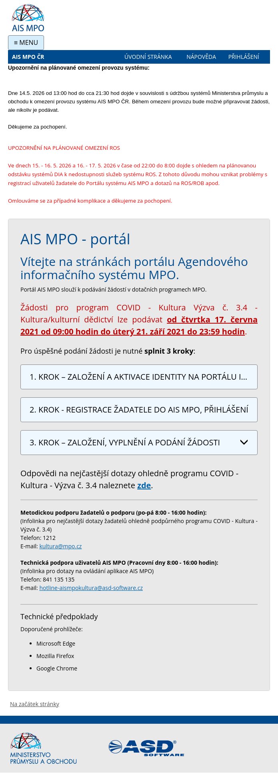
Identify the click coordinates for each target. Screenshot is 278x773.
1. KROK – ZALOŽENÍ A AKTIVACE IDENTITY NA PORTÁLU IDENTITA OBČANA (141, 378)
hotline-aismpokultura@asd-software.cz (91, 588)
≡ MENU (26, 42)
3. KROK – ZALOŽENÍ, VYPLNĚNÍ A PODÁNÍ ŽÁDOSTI (139, 442)
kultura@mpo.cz (60, 546)
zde (144, 485)
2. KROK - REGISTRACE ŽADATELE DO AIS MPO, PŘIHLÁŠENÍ (139, 411)
